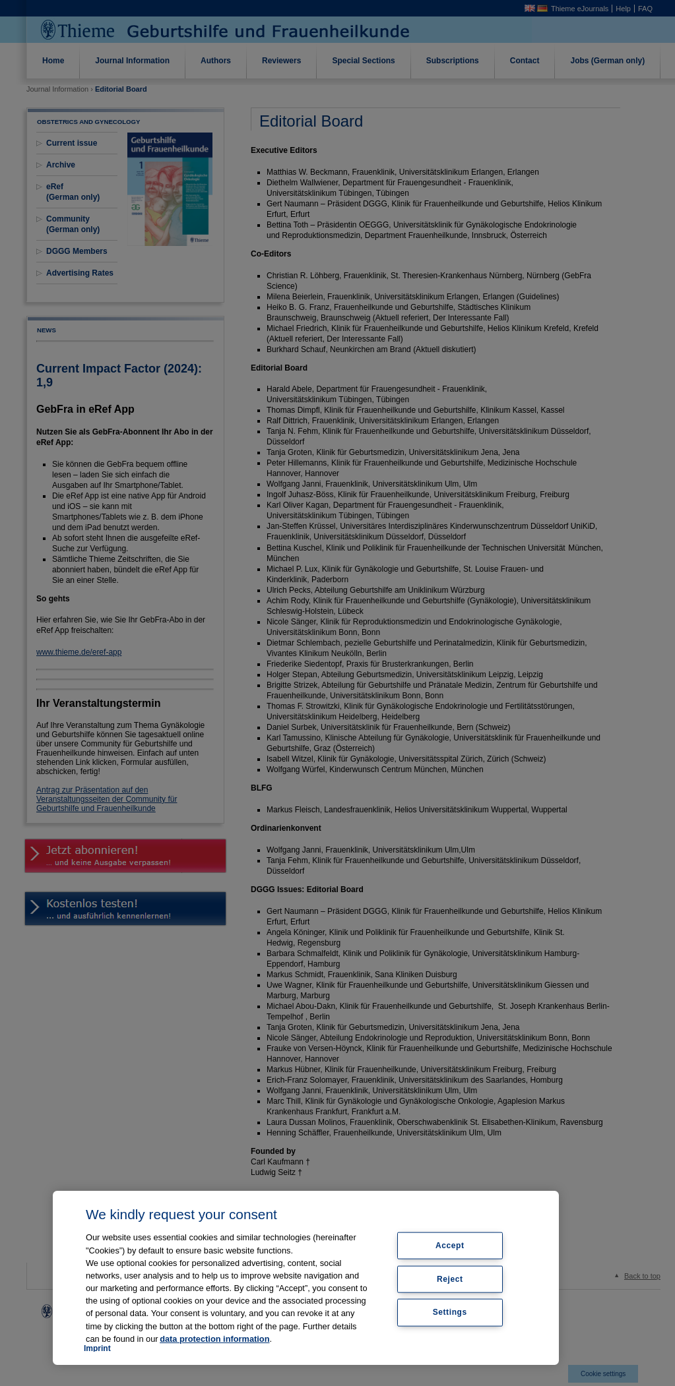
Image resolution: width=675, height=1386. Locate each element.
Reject (450, 1278)
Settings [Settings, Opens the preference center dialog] (450, 1312)
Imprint (97, 1348)
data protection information (214, 1339)
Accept (450, 1245)
